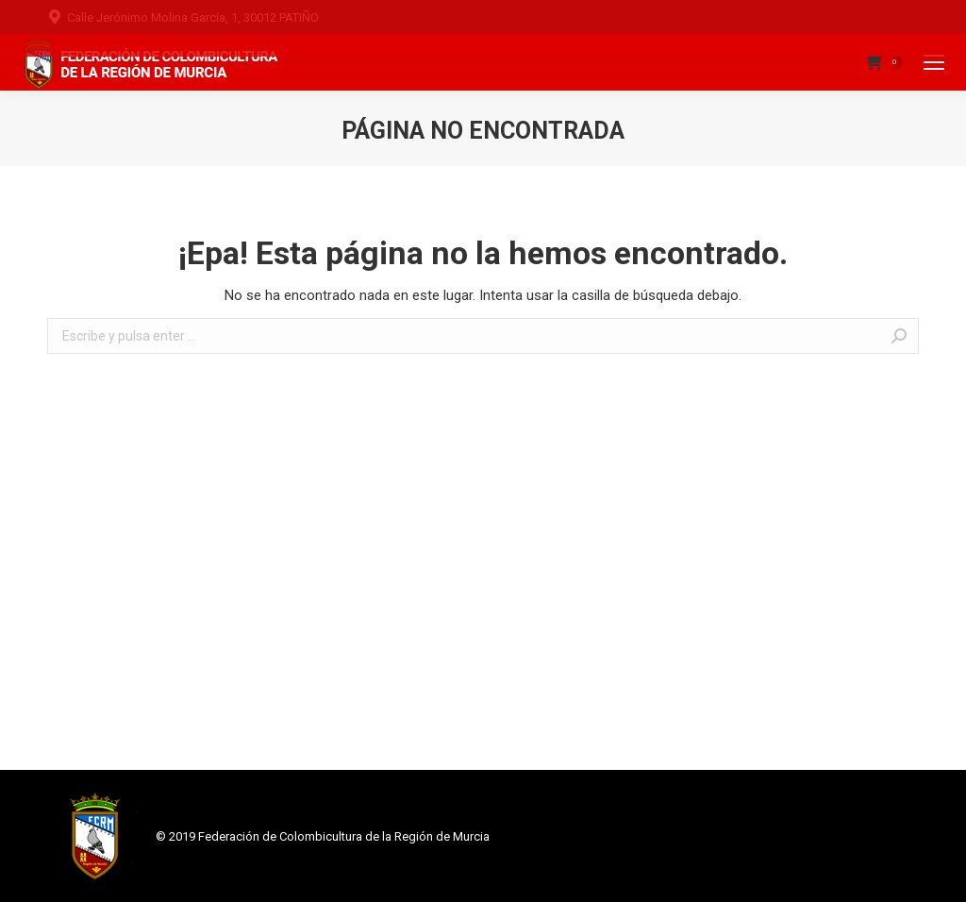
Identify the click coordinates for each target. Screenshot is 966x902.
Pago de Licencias (687, 63)
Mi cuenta (810, 63)
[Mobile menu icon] (934, 62)
